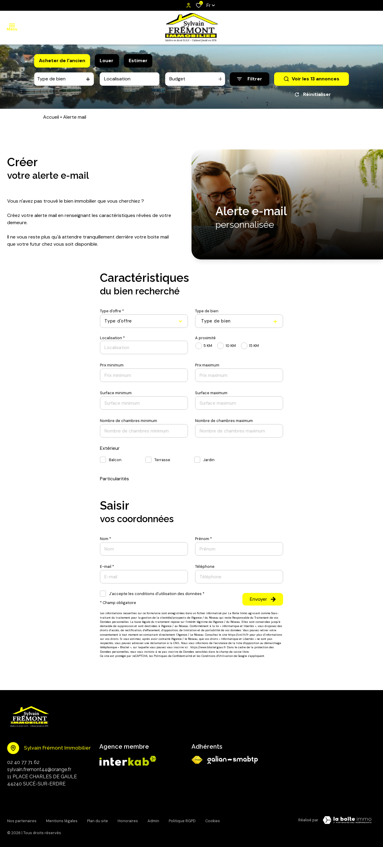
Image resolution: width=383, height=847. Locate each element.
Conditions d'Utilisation (217, 656)
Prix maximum (207, 365)
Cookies (212, 819)
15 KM (254, 345)
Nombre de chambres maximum (224, 420)
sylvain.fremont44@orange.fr (39, 769)
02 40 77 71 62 (23, 762)
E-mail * (107, 566)
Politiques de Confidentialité (173, 656)
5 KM (207, 345)
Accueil (51, 117)
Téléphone (205, 566)
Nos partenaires (22, 819)
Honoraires (128, 819)
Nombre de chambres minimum (128, 420)
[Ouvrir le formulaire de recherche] (249, 79)
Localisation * (112, 337)
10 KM (231, 345)
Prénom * (203, 538)
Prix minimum (112, 365)
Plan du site (97, 819)
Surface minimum (116, 392)
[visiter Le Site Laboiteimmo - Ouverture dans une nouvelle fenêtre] (347, 820)
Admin (153, 819)
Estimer (138, 60)
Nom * (105, 538)
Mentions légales (61, 819)
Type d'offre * (112, 311)
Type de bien (206, 311)
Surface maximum (211, 392)
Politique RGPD (182, 819)
